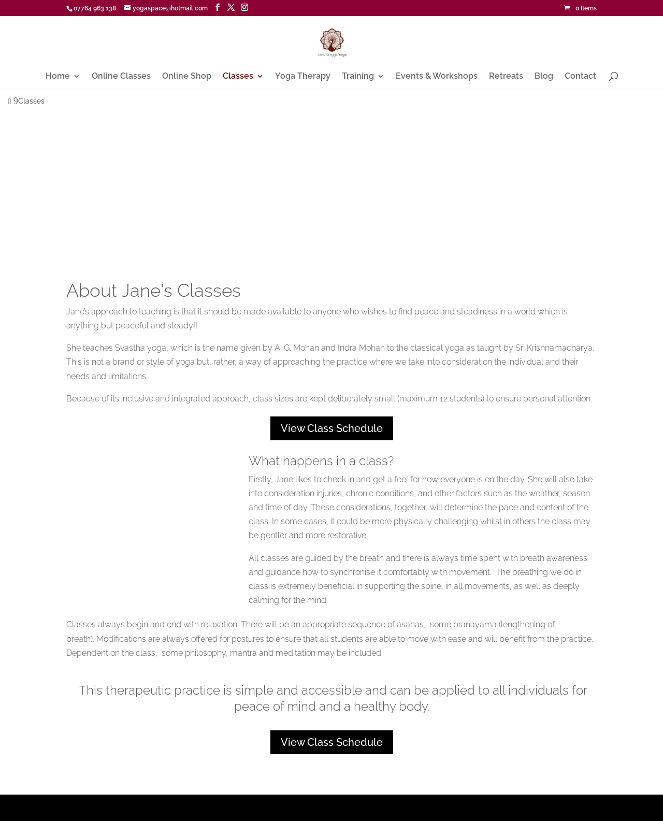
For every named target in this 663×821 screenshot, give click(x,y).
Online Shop (186, 77)
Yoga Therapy (302, 77)
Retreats (506, 77)
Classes (238, 77)
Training (358, 77)
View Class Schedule (332, 428)
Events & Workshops (437, 77)
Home (58, 77)
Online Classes (121, 77)
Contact (580, 77)
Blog (544, 77)
